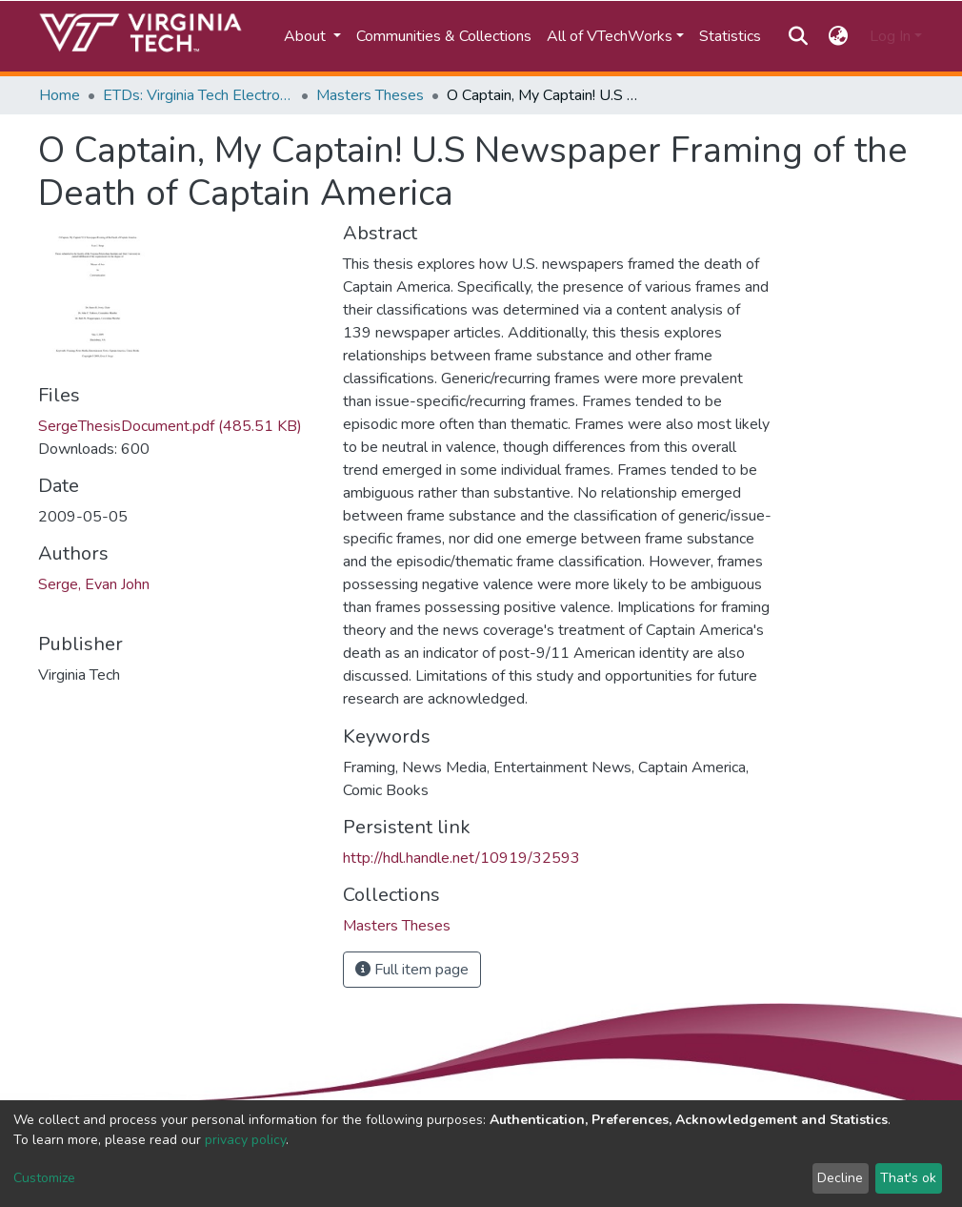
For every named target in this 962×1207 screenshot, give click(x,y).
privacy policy (245, 1140)
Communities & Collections (443, 36)
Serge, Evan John (94, 584)
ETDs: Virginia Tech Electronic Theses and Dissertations (198, 95)
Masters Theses (370, 95)
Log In (890, 36)
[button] (839, 36)
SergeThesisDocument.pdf (170, 426)
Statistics (730, 36)
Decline (840, 1178)
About (307, 36)
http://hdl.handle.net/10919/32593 (461, 858)
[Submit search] (798, 36)
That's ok (908, 1178)
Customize (44, 1178)
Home (59, 95)
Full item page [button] (412, 969)
